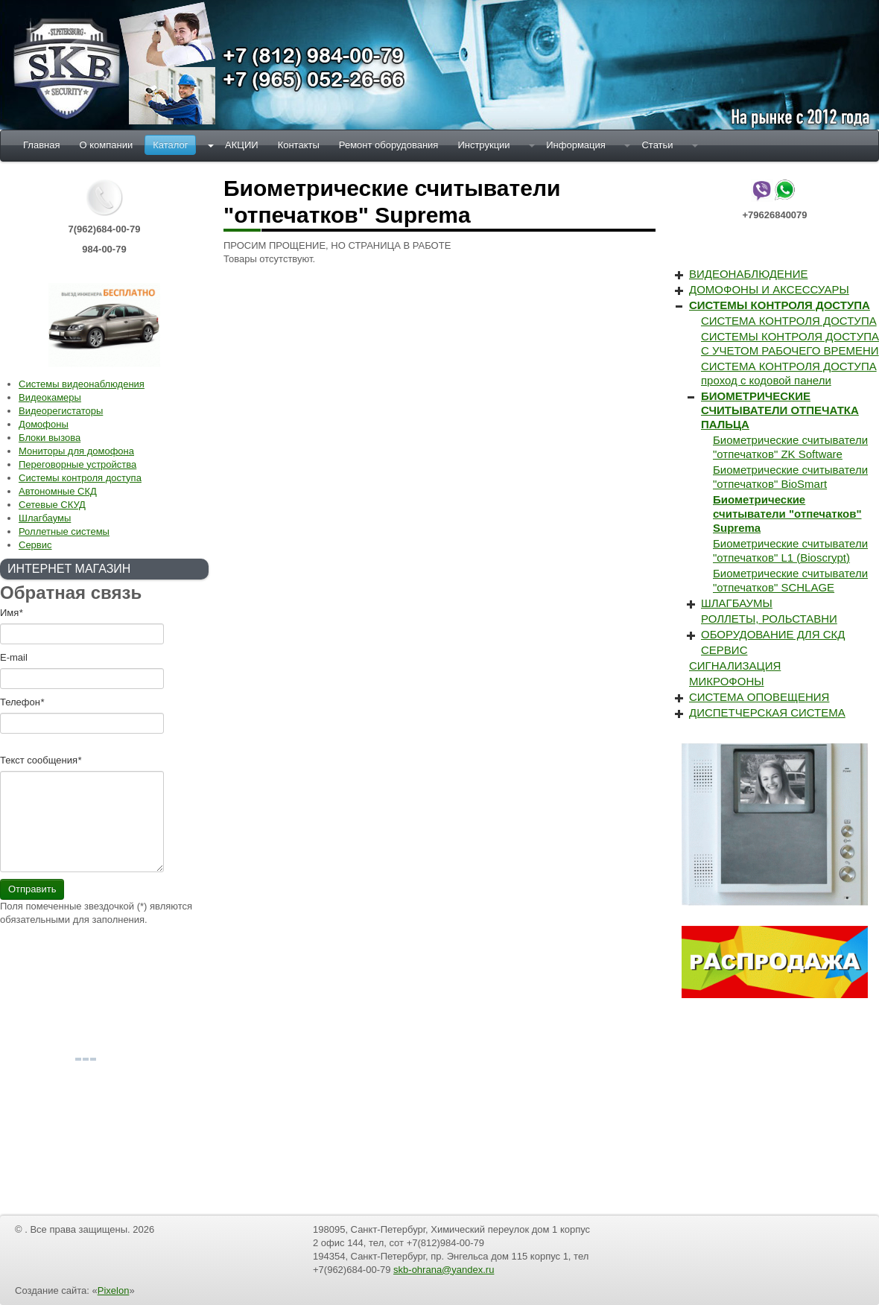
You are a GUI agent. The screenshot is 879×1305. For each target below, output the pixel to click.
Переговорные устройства (77, 464)
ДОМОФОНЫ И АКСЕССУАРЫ (769, 289)
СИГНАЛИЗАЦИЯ (735, 665)
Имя (11, 612)
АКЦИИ (241, 144)
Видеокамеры (50, 397)
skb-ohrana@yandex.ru (443, 1269)
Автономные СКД (58, 491)
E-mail (14, 657)
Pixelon (114, 1290)
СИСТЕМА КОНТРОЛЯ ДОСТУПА (789, 320)
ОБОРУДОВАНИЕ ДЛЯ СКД (773, 634)
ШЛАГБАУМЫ (736, 603)
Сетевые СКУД (52, 504)
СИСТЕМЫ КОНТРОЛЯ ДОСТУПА (779, 305)
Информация (576, 144)
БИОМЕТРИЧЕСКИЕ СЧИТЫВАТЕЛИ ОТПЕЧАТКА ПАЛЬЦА (780, 410)
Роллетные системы (64, 531)
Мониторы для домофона (76, 451)
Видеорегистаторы (61, 410)
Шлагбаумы (45, 518)
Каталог (170, 144)
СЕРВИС (724, 650)
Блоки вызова (49, 437)
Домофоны (44, 424)
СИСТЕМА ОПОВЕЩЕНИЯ (759, 696)
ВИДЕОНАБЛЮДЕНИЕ (748, 273)
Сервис (35, 544)
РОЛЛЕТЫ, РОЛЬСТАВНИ (769, 618)
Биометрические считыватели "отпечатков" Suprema (787, 513)
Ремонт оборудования (389, 144)
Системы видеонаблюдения (82, 384)
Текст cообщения (40, 760)
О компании (106, 144)
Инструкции (483, 144)
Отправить (32, 889)
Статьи (657, 144)
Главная (41, 144)
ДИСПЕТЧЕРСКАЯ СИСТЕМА (767, 712)
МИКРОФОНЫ (726, 681)
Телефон (22, 702)
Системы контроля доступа (80, 477)
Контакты (299, 144)
